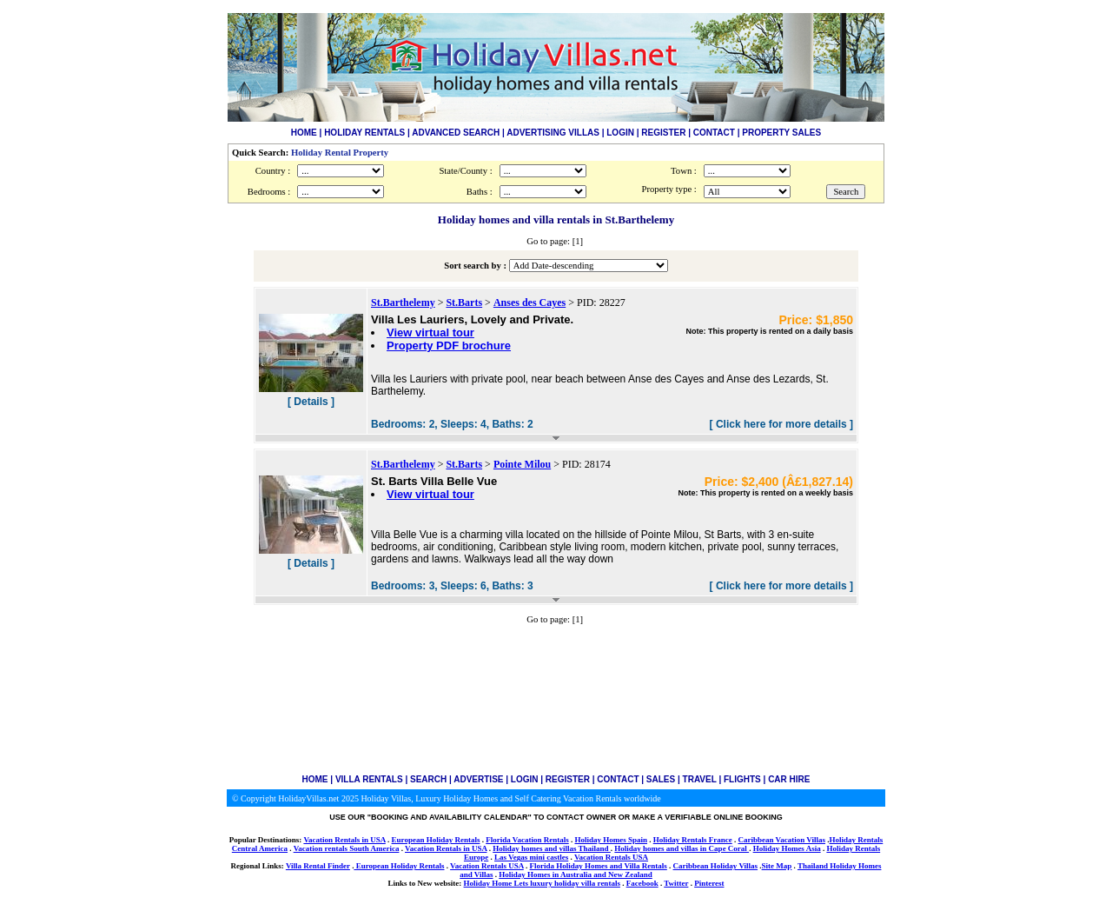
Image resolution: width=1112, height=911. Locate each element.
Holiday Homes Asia (787, 848)
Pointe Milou (522, 464)
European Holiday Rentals (436, 839)
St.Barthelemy (403, 302)
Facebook (642, 883)
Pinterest (709, 883)
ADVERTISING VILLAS (552, 132)
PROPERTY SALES (781, 132)
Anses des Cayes (529, 302)
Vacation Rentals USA (611, 857)
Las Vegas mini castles (531, 857)
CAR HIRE (789, 779)
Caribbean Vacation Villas (781, 839)
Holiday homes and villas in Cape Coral (681, 848)
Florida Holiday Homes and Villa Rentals (598, 865)
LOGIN (620, 132)
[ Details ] (311, 402)
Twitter (676, 883)
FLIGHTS (742, 779)
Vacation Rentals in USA (344, 839)
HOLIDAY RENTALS (364, 132)
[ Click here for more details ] (781, 424)
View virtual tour (430, 332)
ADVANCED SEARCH (456, 132)
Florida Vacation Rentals (527, 839)
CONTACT (714, 132)
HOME (304, 132)
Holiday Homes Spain (610, 839)
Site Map (777, 865)
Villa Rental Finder (318, 865)
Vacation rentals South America (347, 848)
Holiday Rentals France (692, 839)
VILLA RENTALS (369, 779)
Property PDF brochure (449, 345)
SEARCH (428, 779)
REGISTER (663, 132)
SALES (660, 779)
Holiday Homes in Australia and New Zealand (575, 874)
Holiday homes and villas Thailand (552, 848)
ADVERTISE (478, 779)
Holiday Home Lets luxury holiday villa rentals (542, 883)
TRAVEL (700, 779)
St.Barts (464, 302)
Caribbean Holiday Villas (715, 865)
